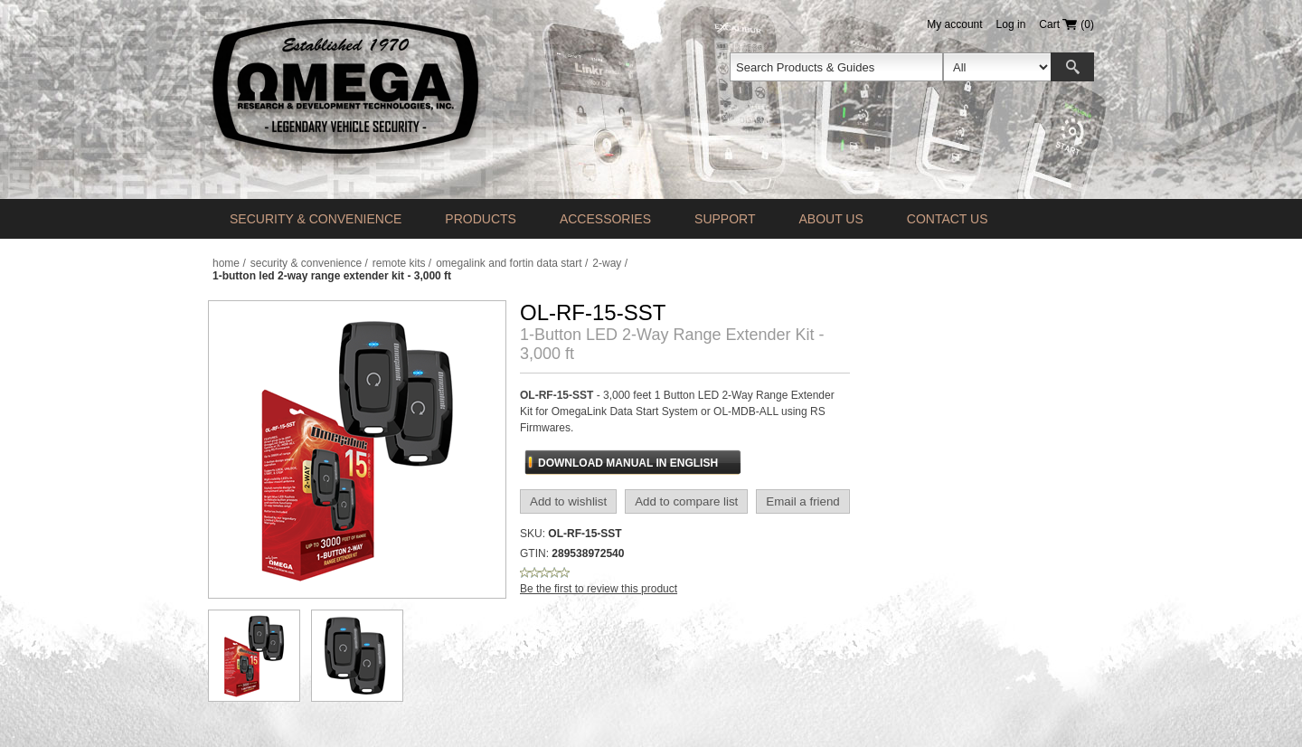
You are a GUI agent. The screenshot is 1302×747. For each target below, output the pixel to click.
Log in (1011, 24)
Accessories (605, 219)
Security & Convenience (315, 219)
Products (480, 219)
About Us (830, 219)
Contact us (947, 219)
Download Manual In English (628, 463)
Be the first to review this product (598, 588)
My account (954, 24)
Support (724, 219)
